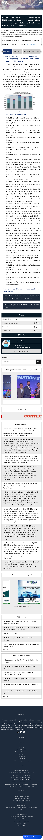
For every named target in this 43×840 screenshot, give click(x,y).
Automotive (21, 812)
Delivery (21, 754)
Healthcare (21, 809)
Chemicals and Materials (21, 798)
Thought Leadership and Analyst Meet (21, 761)
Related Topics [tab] (27, 51)
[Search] (36, 3)
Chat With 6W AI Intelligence (32, 836)
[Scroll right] (41, 51)
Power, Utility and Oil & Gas (21, 803)
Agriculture (21, 825)
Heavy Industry (21, 805)
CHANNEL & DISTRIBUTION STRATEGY (21, 777)
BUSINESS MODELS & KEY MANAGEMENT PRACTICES (21, 784)
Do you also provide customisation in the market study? (21, 306)
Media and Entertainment (21, 821)
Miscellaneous (21, 823)
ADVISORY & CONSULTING (21, 770)
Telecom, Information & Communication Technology (21, 807)
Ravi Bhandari (31, 44)
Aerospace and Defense (21, 796)
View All (22, 402)
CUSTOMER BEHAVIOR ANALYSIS (21, 782)
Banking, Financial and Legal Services (21, 816)
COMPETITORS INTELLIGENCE (21, 775)
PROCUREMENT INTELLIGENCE (21, 779)
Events (21, 745)
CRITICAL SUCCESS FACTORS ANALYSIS (21, 786)
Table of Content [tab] (17, 51)
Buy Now (21, 335)
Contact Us (21, 758)
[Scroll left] (2, 51)
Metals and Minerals (21, 818)
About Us (21, 742)
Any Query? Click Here (21, 351)
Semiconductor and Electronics (21, 800)
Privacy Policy (21, 749)
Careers (21, 747)
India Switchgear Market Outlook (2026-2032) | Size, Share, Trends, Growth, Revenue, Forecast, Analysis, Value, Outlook (20, 486)
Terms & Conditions (21, 752)
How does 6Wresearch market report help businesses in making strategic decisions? (21, 297)
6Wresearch (17, 839)
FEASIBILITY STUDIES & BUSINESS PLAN (21, 773)
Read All (6, 650)
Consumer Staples (21, 814)
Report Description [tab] (7, 51)
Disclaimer (21, 756)
